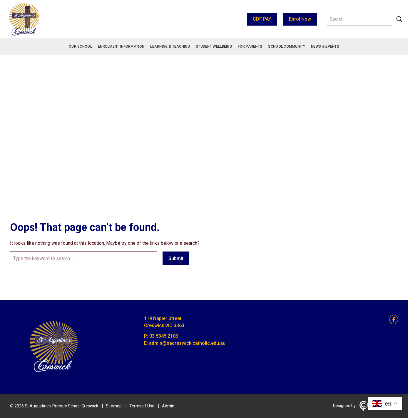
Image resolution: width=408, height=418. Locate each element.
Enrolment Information (121, 46)
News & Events (325, 46)
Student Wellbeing (214, 46)
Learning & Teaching (170, 46)
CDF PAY (262, 19)
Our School (80, 46)
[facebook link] (392, 320)
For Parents (250, 46)
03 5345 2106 (163, 336)
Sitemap (114, 406)
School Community (286, 46)
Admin (168, 406)
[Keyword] (359, 19)
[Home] (54, 376)
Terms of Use (141, 406)
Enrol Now (300, 19)
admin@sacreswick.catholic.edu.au (187, 343)
